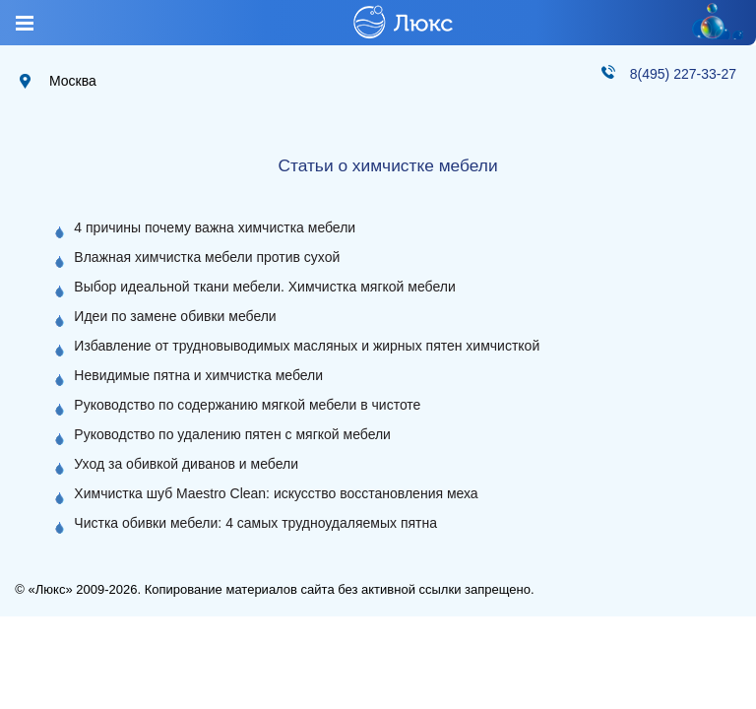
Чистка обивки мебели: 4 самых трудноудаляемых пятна (255, 523)
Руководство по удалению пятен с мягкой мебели (232, 434)
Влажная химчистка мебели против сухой (207, 257)
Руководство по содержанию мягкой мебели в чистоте (247, 405)
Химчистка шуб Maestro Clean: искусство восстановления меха (275, 493)
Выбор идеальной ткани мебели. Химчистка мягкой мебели (264, 286)
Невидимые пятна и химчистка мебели (198, 375)
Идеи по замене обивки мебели (175, 316)
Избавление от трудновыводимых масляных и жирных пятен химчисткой (306, 346)
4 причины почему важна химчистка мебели (214, 227)
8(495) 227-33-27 (683, 74)
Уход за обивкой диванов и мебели (186, 464)
